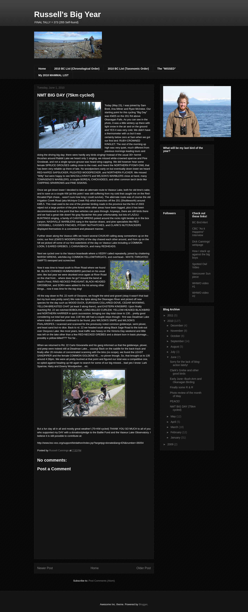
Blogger (143, 604)
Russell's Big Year (67, 14)
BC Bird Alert (200, 222)
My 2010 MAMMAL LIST (53, 75)
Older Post (143, 568)
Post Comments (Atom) (102, 580)
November (177, 330)
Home (42, 68)
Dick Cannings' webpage (201, 243)
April (173, 421)
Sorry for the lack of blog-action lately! (185, 363)
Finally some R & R (181, 387)
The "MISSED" (166, 68)
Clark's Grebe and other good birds (184, 372)
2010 (170, 320)
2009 (170, 444)
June (173, 357)
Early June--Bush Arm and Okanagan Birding (186, 380)
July (173, 351)
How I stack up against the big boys (201, 254)
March (174, 427)
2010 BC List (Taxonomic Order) (128, 68)
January (175, 437)
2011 (170, 315)
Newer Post (45, 568)
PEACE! (175, 401)
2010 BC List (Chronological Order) (76, 68)
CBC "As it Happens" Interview (198, 232)
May (173, 416)
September (177, 341)
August (175, 346)
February (176, 432)
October (175, 336)
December (177, 325)
